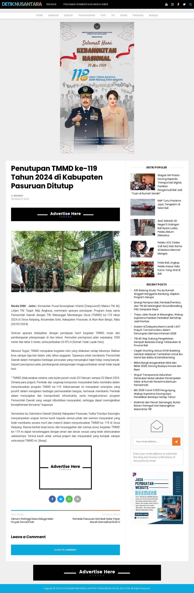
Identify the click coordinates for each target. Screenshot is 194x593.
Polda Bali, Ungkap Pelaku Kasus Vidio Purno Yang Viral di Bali (169, 268)
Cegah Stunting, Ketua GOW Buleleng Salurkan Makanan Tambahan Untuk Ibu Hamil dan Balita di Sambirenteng (158, 354)
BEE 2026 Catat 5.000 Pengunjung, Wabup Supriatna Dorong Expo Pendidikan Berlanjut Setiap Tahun (155, 394)
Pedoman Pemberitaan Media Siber (86, 4)
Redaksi (52, 4)
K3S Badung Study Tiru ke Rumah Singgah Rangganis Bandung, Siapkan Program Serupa (156, 294)
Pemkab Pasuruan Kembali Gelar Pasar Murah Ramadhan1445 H (96, 520)
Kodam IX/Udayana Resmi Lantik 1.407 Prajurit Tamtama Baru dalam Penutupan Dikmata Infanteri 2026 (157, 330)
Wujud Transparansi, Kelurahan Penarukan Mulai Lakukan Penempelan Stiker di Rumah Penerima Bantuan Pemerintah (157, 380)
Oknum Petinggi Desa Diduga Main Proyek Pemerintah (32, 520)
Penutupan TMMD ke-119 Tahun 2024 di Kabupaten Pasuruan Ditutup (57, 177)
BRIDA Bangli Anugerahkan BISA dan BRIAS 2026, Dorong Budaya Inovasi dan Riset (158, 366)
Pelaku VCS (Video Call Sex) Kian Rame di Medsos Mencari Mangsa (170, 248)
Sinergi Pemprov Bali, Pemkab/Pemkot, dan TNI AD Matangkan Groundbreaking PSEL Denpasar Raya (158, 306)
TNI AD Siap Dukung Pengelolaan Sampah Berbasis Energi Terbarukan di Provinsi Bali (157, 342)
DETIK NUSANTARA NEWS (28, 4)
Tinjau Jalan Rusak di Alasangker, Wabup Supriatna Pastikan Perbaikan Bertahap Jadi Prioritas (158, 318)
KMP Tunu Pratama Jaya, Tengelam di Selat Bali (169, 204)
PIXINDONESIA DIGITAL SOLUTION (113, 588)
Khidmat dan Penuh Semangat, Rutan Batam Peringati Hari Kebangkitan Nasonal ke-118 (157, 406)
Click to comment (65, 549)
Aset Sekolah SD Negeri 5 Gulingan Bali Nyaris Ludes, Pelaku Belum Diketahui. (168, 228)
